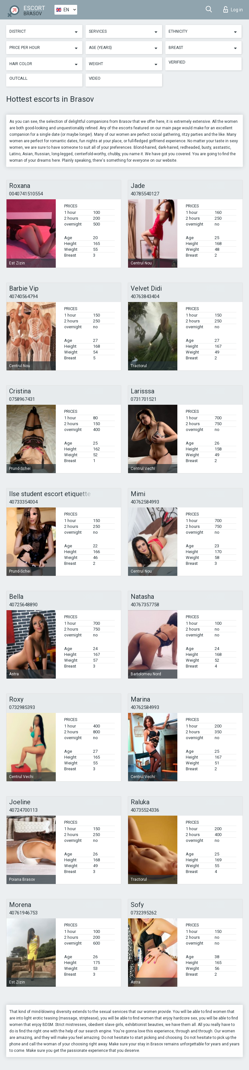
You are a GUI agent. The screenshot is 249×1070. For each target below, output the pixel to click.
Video (95, 78)
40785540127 (145, 194)
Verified (177, 62)
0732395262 (144, 913)
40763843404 (145, 296)
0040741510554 (26, 194)
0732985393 (22, 707)
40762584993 (145, 502)
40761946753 (23, 913)
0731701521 (144, 399)
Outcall (18, 78)
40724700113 (23, 810)
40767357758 (145, 605)
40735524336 (145, 810)
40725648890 (23, 605)
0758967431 (22, 399)
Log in (233, 9)
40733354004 (23, 502)
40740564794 (23, 296)
